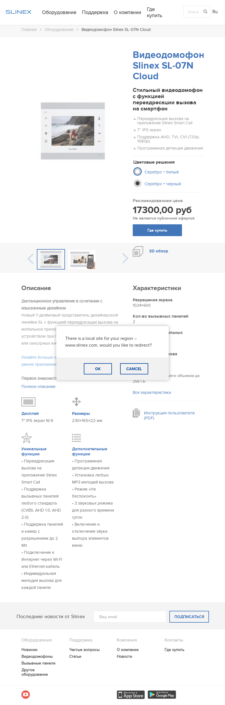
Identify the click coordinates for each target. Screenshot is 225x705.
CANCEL (134, 369)
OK (98, 369)
